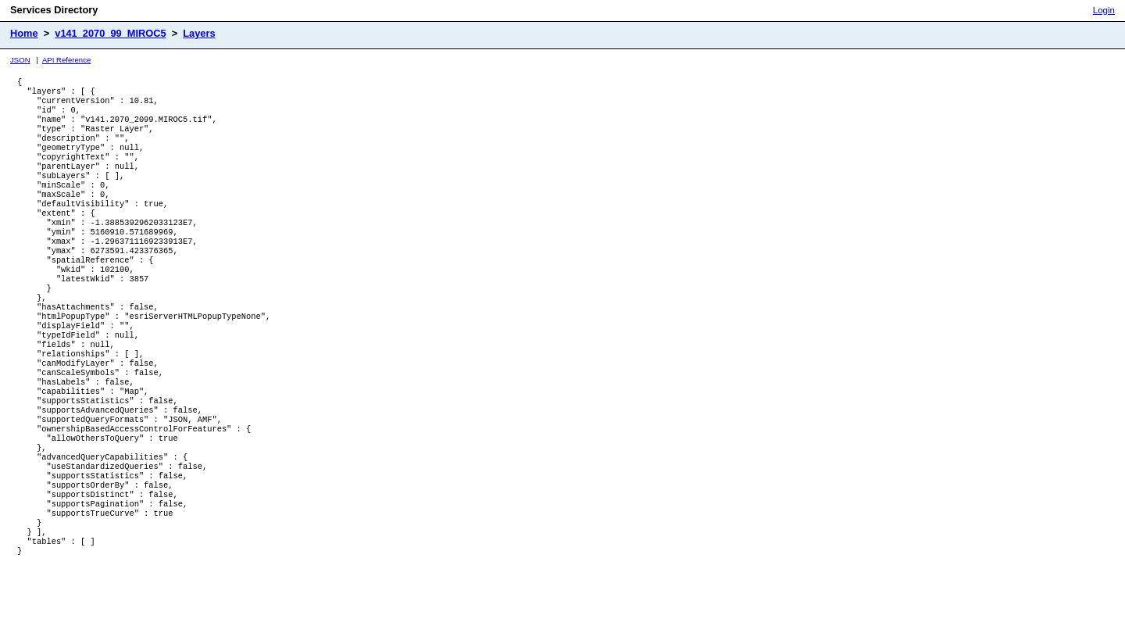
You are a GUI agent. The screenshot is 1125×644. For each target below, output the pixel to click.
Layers (199, 33)
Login (1104, 10)
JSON (20, 59)
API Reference (66, 59)
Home (24, 33)
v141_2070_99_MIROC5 (110, 33)
